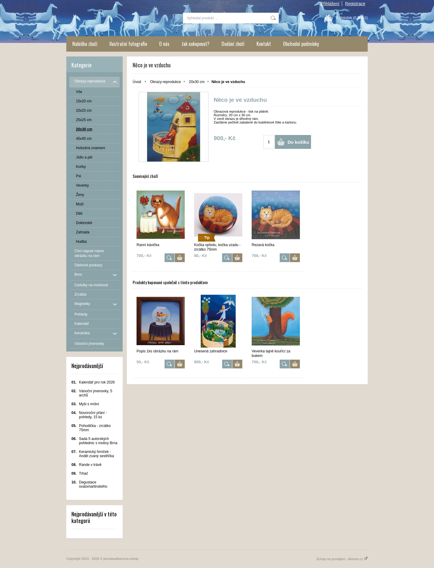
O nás (164, 43)
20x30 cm (197, 82)
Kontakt (263, 43)
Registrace (355, 3)
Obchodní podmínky (301, 43)
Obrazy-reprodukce (165, 82)
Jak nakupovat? (195, 43)
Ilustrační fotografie (128, 43)
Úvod (137, 82)
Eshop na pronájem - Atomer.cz (342, 559)
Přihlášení (330, 3)
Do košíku (298, 142)
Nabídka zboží (84, 43)
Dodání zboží (233, 43)
